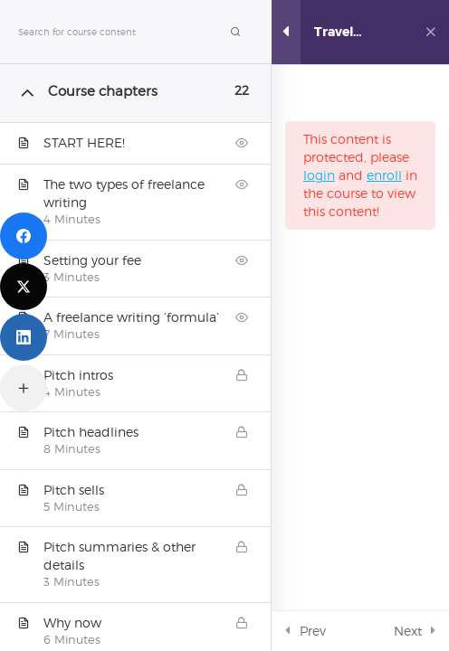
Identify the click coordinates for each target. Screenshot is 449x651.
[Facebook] (23, 235)
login (319, 175)
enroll (384, 175)
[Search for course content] (235, 31)
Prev (313, 630)
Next (408, 630)
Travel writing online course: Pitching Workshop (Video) (347, 32)
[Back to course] (430, 32)
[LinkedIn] (23, 337)
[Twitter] (23, 286)
